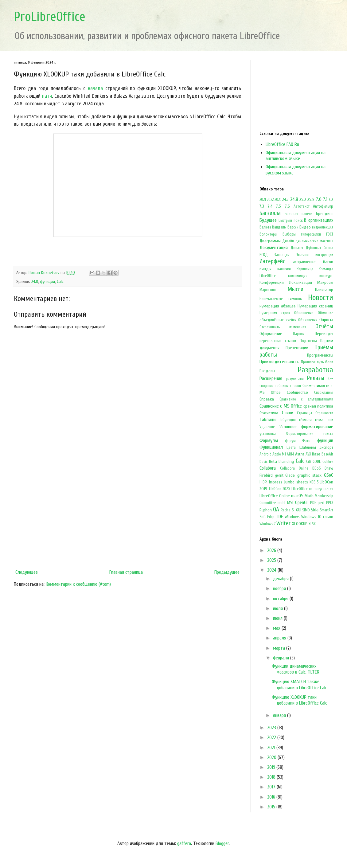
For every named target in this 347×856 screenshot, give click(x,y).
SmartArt (326, 510)
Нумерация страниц (315, 306)
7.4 (270, 206)
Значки (302, 254)
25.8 (310, 199)
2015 (271, 807)
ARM (290, 454)
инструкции (324, 255)
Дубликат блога (319, 248)
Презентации (297, 347)
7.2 (331, 199)
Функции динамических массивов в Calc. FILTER (295, 669)
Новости (320, 297)
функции (47, 281)
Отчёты (324, 326)
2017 (272, 787)
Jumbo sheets (296, 482)
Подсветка (308, 341)
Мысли (295, 289)
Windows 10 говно (317, 516)
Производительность (279, 362)
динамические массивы (314, 241)
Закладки (282, 255)
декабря (281, 578)
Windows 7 (267, 524)
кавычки (284, 269)
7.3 (261, 206)
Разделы (267, 370)
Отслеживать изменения (282, 327)
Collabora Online (294, 468)
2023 (272, 727)
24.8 (34, 281)
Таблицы (267, 419)
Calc (60, 281)
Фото (306, 441)
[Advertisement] (127, 516)
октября (281, 598)
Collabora (267, 468)
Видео (305, 227)
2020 (272, 757)
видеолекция (322, 227)
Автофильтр (323, 206)
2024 (272, 570)
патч (47, 96)
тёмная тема (311, 419)
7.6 (287, 206)
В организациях (318, 220)
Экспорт (326, 447)
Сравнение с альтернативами (306, 399)
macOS (297, 495)
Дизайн (288, 241)
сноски (295, 386)
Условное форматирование (306, 426)
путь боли (325, 362)
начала (95, 88)
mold (281, 503)
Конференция (271, 282)
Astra (299, 454)
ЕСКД (263, 255)
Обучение (325, 313)
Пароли (299, 334)
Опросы (326, 319)
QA (276, 509)
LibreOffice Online (274, 495)
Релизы (315, 378)
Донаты (296, 248)
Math (309, 495)
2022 (270, 199)
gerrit (279, 475)
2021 (262, 199)
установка (267, 434)
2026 (272, 550)
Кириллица (305, 269)
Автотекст (302, 206)
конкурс (326, 275)
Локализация (300, 282)
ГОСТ (329, 234)
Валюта (265, 227)
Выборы (289, 234)
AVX (308, 454)
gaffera (184, 843)
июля (278, 608)
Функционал (271, 447)
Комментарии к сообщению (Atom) (78, 584)
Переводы (324, 333)
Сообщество (297, 392)
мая (277, 628)
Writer (283, 523)
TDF (279, 516)
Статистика (268, 413)
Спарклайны (323, 392)
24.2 (285, 199)
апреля (280, 638)
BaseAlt (327, 454)
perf (321, 503)
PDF (313, 502)
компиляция (297, 276)
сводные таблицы (274, 386)
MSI (290, 502)
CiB (308, 461)
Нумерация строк (274, 313)
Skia (314, 510)
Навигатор (324, 289)
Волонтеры (268, 234)
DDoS (316, 468)
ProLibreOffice (49, 16)
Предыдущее (227, 572)
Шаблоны (307, 447)
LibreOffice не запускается (312, 489)
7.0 (319, 199)
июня (278, 618)
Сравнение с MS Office (280, 406)
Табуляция (287, 420)
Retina (285, 510)
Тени (329, 420)
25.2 (302, 199)
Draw (329, 468)
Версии (292, 227)
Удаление (267, 427)
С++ (330, 379)
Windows (292, 516)
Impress (275, 482)
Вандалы (279, 227)
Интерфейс (272, 261)
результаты (295, 379)
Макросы (325, 282)
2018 (272, 777)
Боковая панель (299, 214)
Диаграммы (270, 241)
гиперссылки (311, 234)
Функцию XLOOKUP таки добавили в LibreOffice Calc (299, 700)
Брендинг (324, 213)
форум (290, 441)
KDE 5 (314, 482)
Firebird (266, 475)
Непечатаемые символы (280, 299)
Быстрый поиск (291, 220)
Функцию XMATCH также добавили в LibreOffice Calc (299, 684)
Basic (263, 461)
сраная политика (318, 406)
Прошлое (308, 362)
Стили (287, 413)
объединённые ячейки (278, 320)
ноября (280, 588)
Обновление (304, 313)
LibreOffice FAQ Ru (282, 144)
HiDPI (263, 482)
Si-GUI (296, 510)
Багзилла (270, 213)
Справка (266, 399)
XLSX (312, 524)
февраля (281, 658)
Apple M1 (279, 454)
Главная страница (126, 572)
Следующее (26, 572)
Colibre (327, 461)
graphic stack (309, 475)
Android (265, 454)
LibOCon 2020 (279, 489)
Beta (273, 461)
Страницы (304, 413)
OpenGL (301, 502)
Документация (273, 247)
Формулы (268, 440)
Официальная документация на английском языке (296, 155)
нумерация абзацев (277, 306)
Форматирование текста (309, 434)
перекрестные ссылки (277, 341)
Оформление (270, 333)
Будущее (268, 220)
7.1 (325, 199)
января (280, 715)
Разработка (315, 369)
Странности (324, 413)
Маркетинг (267, 290)
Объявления (308, 320)
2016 (271, 797)
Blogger (222, 843)
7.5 (278, 206)
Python (265, 510)
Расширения (270, 378)
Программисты (320, 355)
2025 (278, 199)
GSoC (328, 475)
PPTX (329, 503)
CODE (317, 461)
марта (279, 648)
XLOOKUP (299, 523)
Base (316, 454)
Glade (290, 475)
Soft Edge (267, 517)
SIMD (306, 510)
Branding (286, 461)
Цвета (291, 447)
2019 (271, 767)
